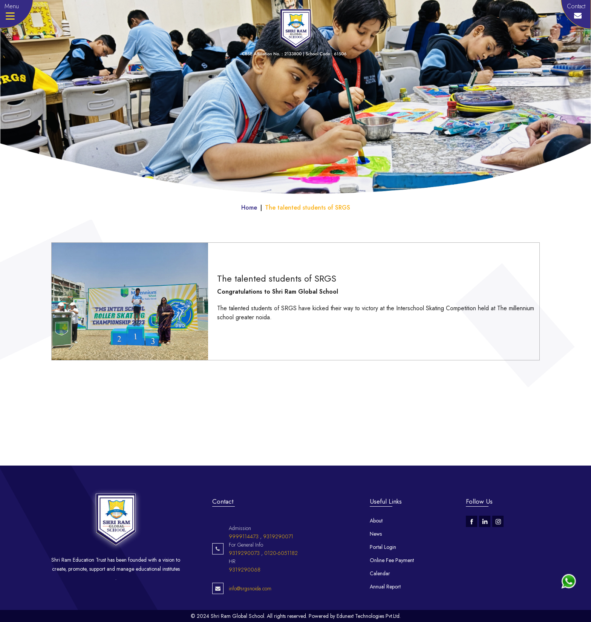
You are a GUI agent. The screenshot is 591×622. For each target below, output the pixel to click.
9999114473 (244, 568)
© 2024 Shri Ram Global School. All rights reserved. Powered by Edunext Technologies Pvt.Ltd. (296, 616)
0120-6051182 (281, 584)
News (376, 534)
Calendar (380, 573)
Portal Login (383, 547)
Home (249, 207)
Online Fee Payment (392, 560)
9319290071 (278, 568)
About (376, 520)
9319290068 (244, 601)
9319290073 (244, 584)
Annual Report (385, 586)
